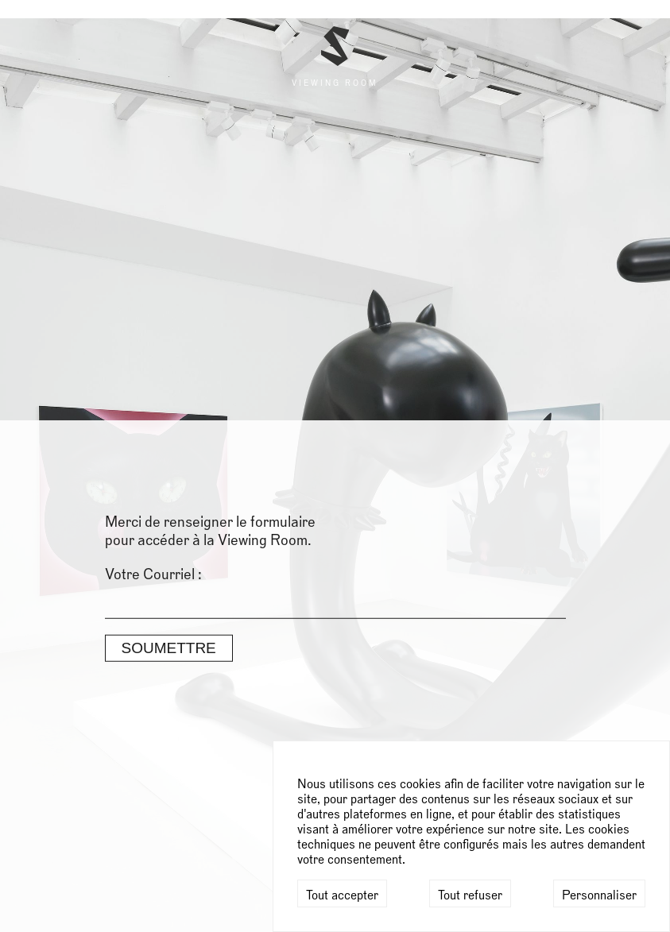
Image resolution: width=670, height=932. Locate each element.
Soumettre (169, 230)
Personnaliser (599, 895)
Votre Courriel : (153, 156)
